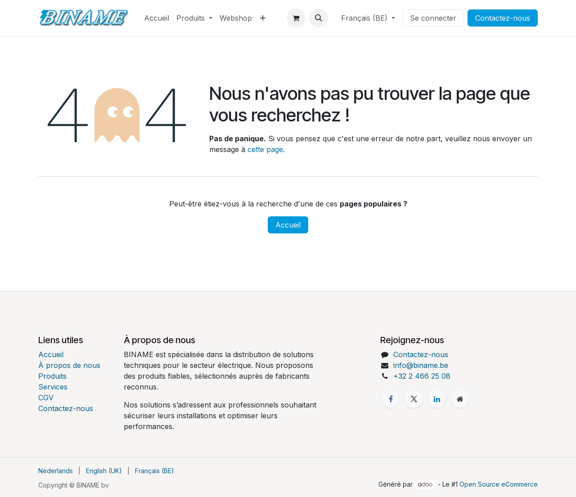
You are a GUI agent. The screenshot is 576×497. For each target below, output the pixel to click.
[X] (414, 399)
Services (53, 386)
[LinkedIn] (437, 399)
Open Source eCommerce (498, 484)
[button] (318, 18)
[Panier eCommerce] (296, 18)
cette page (265, 149)
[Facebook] (391, 399)
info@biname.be (420, 365)
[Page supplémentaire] (460, 399)
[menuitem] (156, 18)
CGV (46, 397)
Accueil (288, 224)
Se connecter (433, 17)
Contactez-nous (502, 17)
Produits (52, 376)
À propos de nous (69, 365)
